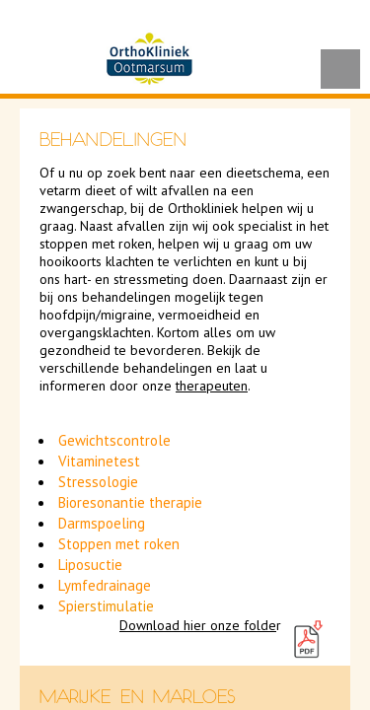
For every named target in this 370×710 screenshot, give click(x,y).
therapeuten (212, 385)
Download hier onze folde (197, 625)
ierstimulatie (114, 606)
